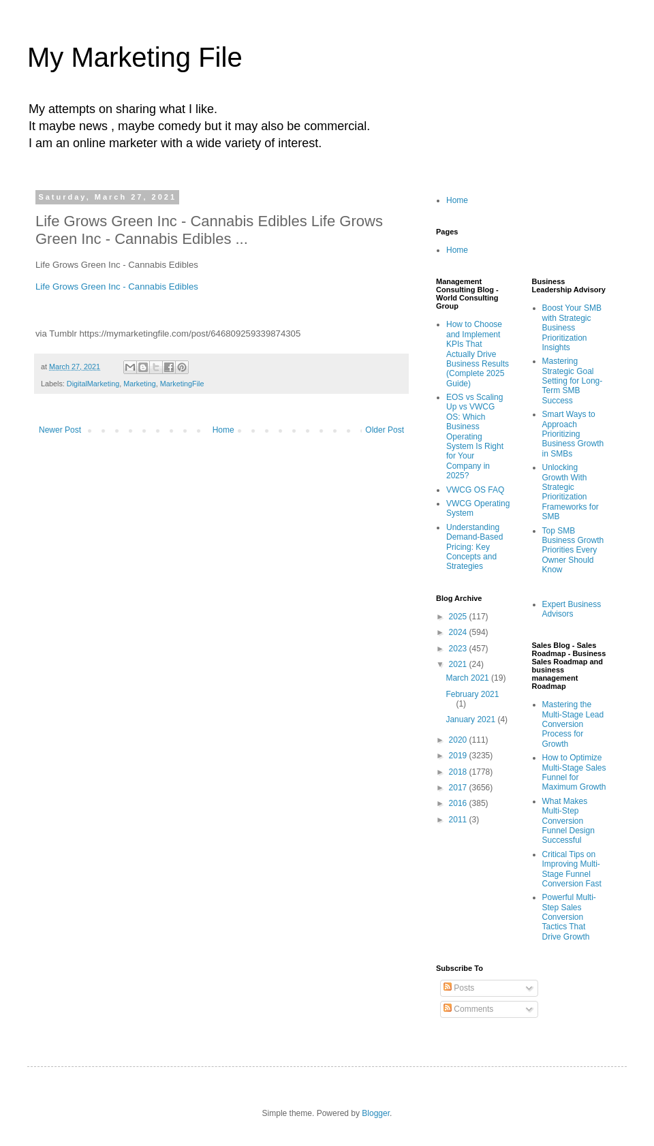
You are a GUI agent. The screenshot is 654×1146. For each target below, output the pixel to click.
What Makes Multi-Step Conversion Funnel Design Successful (568, 821)
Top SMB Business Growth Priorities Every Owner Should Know (573, 550)
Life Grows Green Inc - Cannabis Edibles (116, 286)
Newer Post (60, 430)
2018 (459, 772)
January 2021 (471, 719)
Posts (458, 988)
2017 (459, 787)
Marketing (139, 384)
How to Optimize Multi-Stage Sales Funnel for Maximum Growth (574, 772)
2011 (459, 819)
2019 (459, 755)
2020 (459, 740)
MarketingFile (182, 384)
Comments (468, 1009)
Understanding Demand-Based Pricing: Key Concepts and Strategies (474, 547)
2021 (459, 664)
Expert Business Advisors (572, 609)
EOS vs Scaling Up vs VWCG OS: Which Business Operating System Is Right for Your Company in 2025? (474, 436)
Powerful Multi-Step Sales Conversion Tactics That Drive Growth (569, 917)
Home (223, 430)
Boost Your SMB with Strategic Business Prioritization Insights (572, 327)
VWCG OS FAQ (475, 490)
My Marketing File (135, 57)
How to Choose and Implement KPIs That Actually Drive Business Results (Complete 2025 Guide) (477, 354)
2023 (459, 648)
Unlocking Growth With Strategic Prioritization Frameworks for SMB (570, 492)
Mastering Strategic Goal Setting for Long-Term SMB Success (572, 380)
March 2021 (468, 678)
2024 (459, 632)
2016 (459, 803)
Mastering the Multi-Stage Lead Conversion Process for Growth (573, 724)
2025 (459, 616)
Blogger (376, 1113)
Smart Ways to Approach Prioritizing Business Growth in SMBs (573, 434)
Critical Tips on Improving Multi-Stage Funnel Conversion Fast (572, 869)
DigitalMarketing (93, 384)
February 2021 (472, 694)
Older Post (384, 430)
